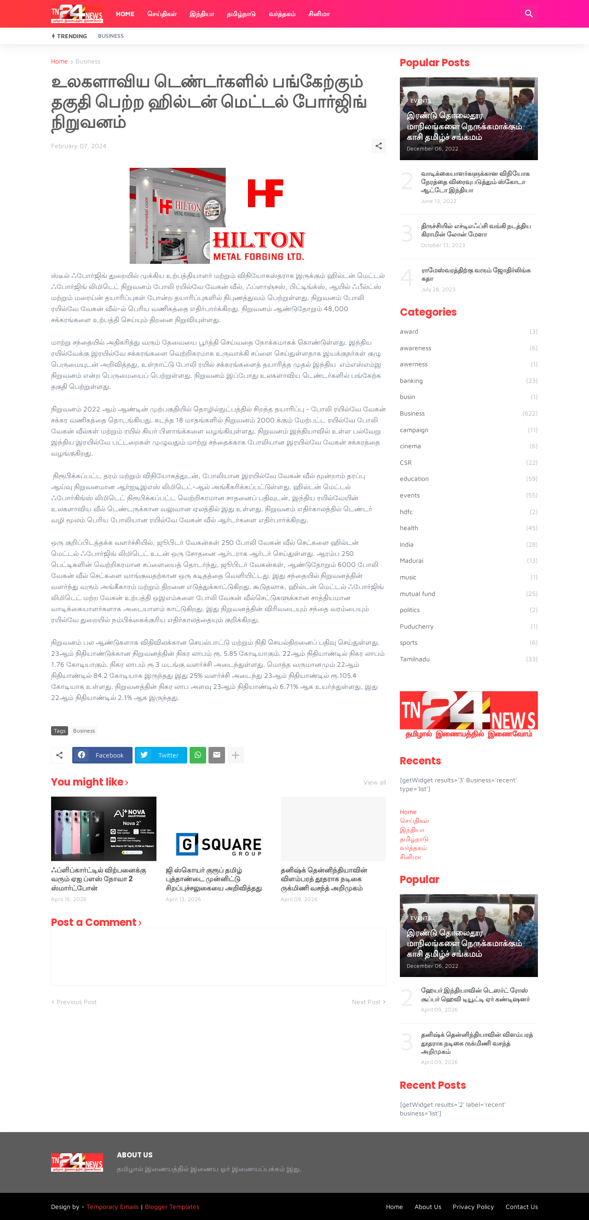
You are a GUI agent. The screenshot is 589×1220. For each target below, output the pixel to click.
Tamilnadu (469, 659)
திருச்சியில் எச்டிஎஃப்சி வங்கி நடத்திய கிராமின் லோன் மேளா (476, 230)
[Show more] (235, 755)
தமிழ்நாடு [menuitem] (414, 839)
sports (469, 642)
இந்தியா (202, 13)
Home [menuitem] (408, 811)
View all (375, 782)
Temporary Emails (113, 1206)
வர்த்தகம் (282, 13)
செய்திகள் (162, 13)
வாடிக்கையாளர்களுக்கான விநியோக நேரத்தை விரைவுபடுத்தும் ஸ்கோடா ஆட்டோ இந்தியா (475, 182)
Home (125, 13)
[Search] (529, 14)
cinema (469, 446)
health (469, 527)
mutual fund (469, 593)
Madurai (469, 560)
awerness (469, 364)
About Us (428, 1206)
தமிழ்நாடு (241, 13)
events (469, 495)
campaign (469, 429)
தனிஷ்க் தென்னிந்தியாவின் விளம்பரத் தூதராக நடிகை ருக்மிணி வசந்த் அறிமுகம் (324, 879)
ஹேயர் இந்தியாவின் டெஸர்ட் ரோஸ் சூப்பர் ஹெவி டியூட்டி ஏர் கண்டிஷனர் (475, 994)
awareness (469, 348)
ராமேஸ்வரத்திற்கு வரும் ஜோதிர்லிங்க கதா (476, 274)
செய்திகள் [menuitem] (414, 820)
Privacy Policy (473, 1206)
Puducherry (469, 626)
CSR (469, 462)
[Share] (378, 146)
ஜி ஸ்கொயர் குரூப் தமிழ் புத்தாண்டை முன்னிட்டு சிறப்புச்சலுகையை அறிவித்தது (214, 879)
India (469, 544)
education (469, 478)
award (469, 331)
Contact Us (522, 1206)
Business (111, 35)
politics (469, 609)
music (469, 577)
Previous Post (77, 1002)
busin (469, 396)
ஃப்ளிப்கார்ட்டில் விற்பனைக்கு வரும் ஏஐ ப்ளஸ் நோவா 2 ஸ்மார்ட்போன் (98, 879)
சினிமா (318, 13)
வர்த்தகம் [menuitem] (413, 847)
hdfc (469, 511)
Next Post (366, 1002)
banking (469, 380)
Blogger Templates (172, 1206)
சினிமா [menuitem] (410, 857)
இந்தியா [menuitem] (412, 829)
